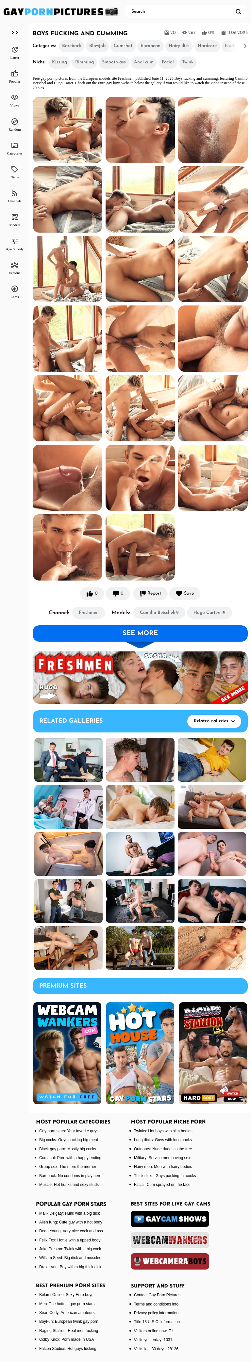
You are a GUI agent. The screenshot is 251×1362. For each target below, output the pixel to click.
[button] (236, 46)
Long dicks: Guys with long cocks (163, 1140)
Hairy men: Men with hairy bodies (163, 1166)
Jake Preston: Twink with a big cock (70, 1249)
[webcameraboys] (170, 1261)
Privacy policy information (156, 1313)
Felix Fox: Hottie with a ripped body (69, 1240)
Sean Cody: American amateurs (66, 1312)
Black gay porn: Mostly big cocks (67, 1149)
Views (14, 100)
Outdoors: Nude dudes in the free (163, 1149)
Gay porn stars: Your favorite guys (68, 1131)
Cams (14, 292)
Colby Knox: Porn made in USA (66, 1339)
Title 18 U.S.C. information (157, 1322)
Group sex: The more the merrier (67, 1166)
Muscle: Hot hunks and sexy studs (69, 1184)
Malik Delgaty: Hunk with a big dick (69, 1213)
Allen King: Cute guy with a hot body (70, 1222)
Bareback (71, 45)
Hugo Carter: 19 (209, 612)
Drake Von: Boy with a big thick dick (70, 1267)
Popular (14, 76)
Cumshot (123, 45)
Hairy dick (179, 45)
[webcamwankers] (170, 1240)
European (150, 45)
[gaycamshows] (170, 1219)
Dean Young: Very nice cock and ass (71, 1231)
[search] (238, 11)
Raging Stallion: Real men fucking (68, 1330)
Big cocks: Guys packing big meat (68, 1140)
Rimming (84, 62)
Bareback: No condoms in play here (70, 1175)
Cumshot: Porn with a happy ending (70, 1158)
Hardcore (207, 45)
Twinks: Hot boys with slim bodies (163, 1131)
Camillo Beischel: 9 (159, 612)
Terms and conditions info (156, 1304)
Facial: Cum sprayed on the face (162, 1184)
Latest (14, 52)
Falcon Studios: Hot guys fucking (67, 1348)
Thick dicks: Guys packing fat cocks (165, 1175)
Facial (168, 62)
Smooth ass (114, 62)
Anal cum (144, 62)
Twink (187, 62)
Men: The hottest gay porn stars (66, 1304)
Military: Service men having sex (162, 1158)
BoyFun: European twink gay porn (68, 1321)
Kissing (59, 62)
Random (14, 124)
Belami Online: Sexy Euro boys (66, 1294)
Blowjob (97, 45)
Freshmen (89, 612)
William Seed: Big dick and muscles (70, 1257)
